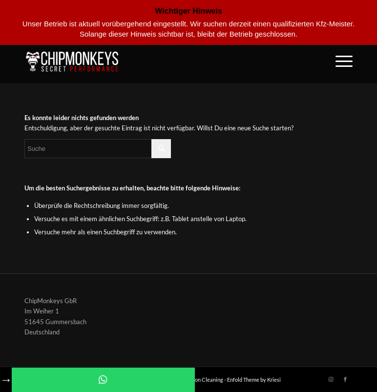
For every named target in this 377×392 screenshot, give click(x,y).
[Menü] (339, 61)
